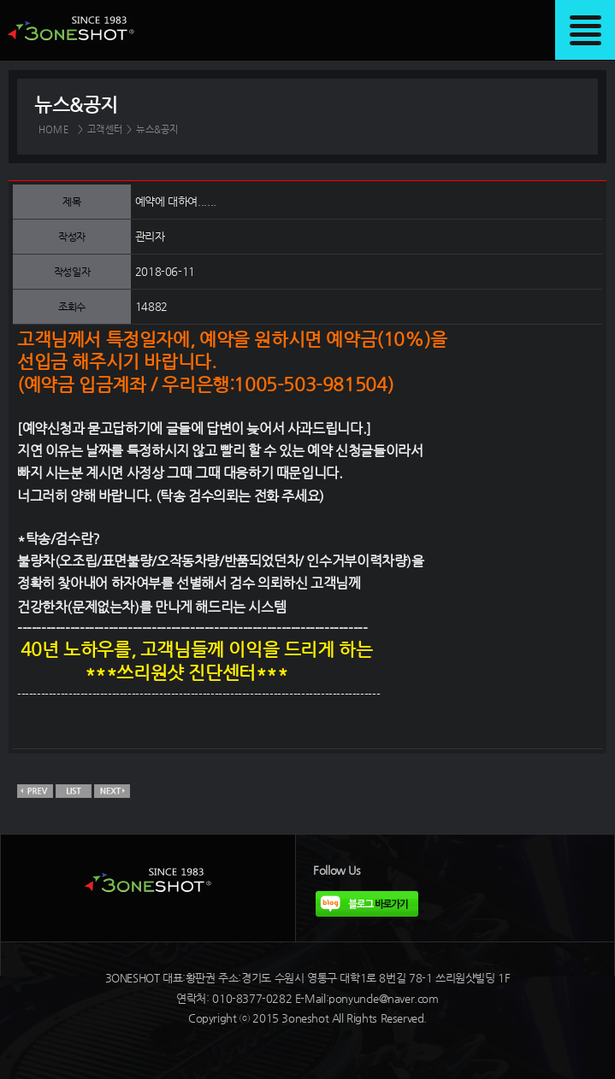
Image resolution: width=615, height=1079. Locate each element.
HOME (53, 129)
